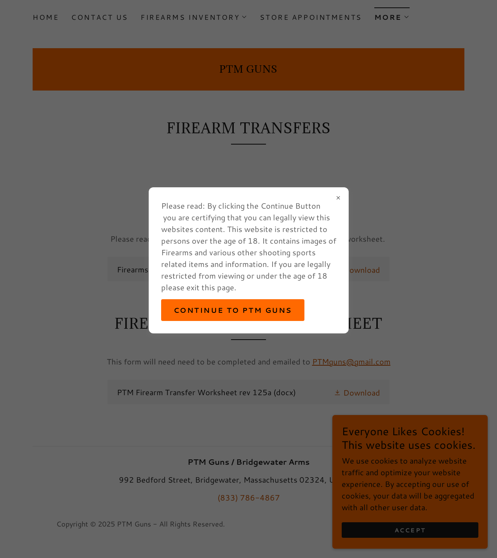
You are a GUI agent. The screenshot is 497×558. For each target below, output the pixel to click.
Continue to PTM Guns (233, 310)
